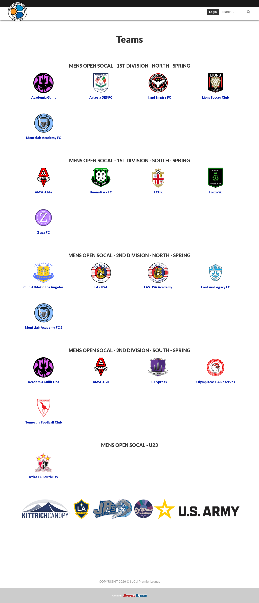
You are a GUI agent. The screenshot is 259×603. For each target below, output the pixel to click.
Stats (114, 13)
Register (165, 13)
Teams (59, 13)
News (146, 13)
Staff (40, 25)
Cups (130, 13)
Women (57, 25)
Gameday (187, 13)
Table (76, 13)
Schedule (95, 13)
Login (213, 12)
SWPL (41, 13)
